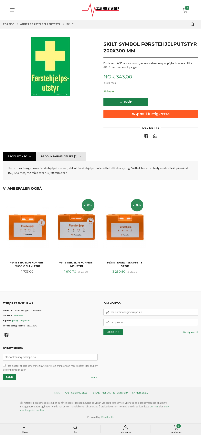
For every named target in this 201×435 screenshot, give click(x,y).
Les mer (94, 378)
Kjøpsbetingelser (77, 393)
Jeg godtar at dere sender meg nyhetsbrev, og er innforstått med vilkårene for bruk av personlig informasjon (50, 368)
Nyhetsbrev (140, 393)
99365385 (18, 316)
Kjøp (125, 101)
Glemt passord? (190, 332)
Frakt (57, 393)
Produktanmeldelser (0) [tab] (59, 156)
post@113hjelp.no (21, 321)
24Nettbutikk (107, 418)
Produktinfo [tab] (17, 156)
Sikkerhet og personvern (111, 393)
